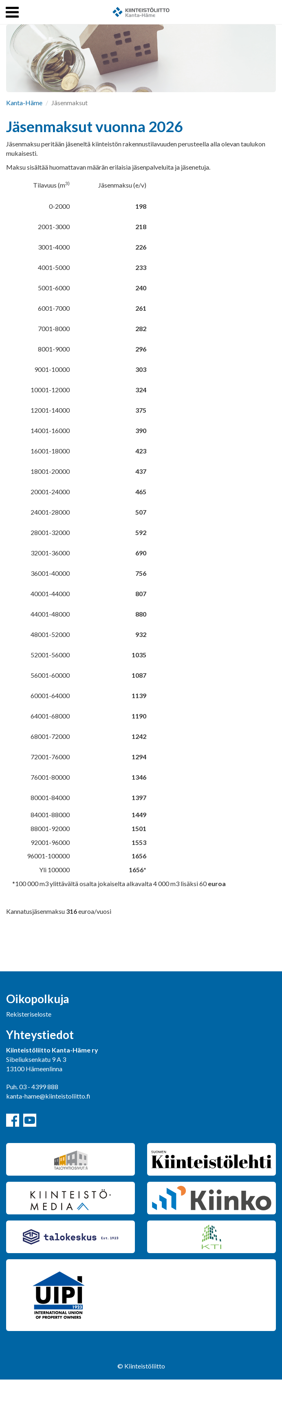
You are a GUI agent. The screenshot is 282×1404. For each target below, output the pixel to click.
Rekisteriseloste (28, 1014)
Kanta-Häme (24, 102)
